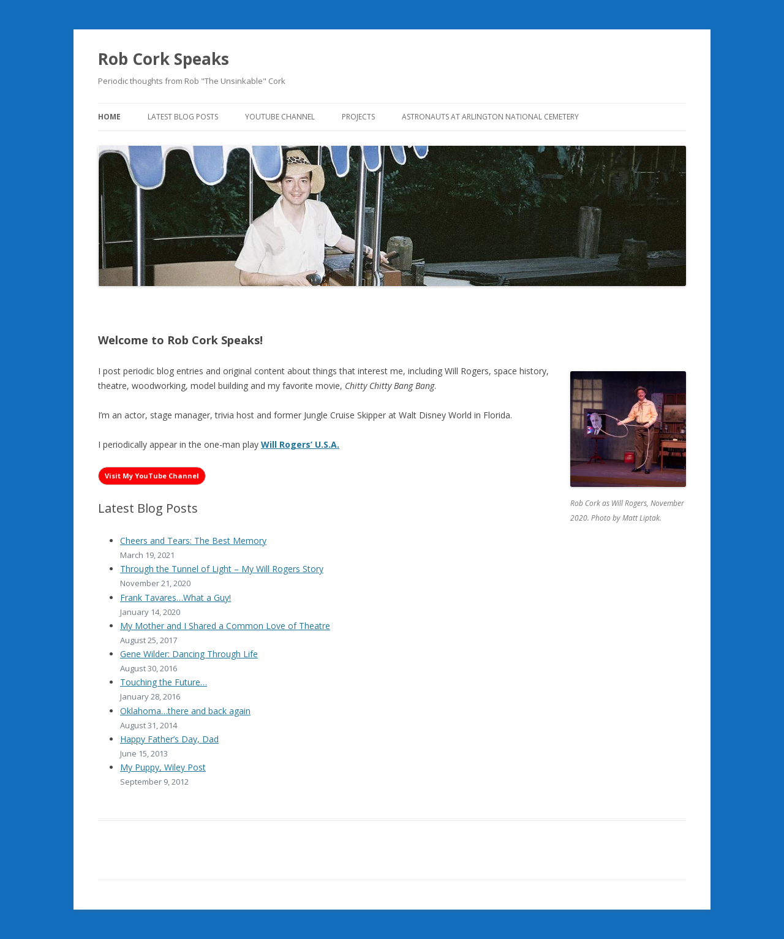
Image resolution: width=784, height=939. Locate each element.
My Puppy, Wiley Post (163, 767)
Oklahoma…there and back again (185, 711)
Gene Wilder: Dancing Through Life (189, 654)
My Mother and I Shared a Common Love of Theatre (225, 626)
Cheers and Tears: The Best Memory (193, 540)
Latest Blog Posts (183, 116)
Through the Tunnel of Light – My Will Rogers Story (221, 569)
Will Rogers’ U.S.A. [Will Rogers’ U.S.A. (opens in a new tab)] (300, 444)
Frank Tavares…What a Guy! (175, 597)
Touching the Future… (163, 682)
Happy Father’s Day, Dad (169, 739)
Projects (358, 116)
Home (109, 116)
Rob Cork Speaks (163, 59)
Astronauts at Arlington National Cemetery (490, 116)
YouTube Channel (280, 116)
